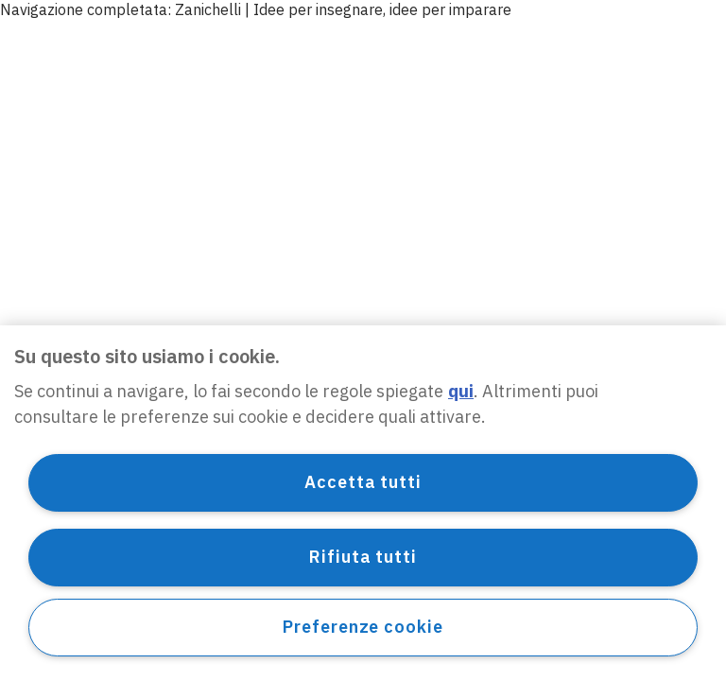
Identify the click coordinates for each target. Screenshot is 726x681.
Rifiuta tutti (363, 557)
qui (461, 391)
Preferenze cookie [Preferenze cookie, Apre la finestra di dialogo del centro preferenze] (362, 626)
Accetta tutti (363, 482)
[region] (363, 503)
